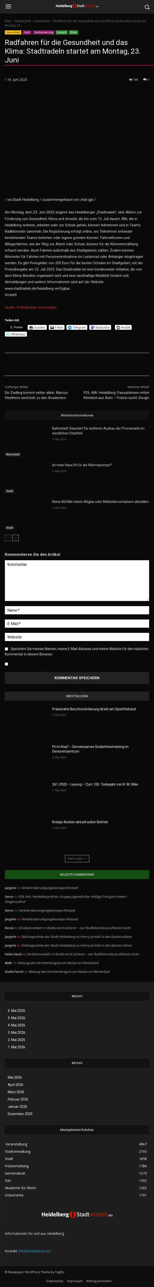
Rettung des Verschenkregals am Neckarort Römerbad (58, 963)
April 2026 (15, 1085)
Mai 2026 (15, 1077)
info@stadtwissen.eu (34, 1251)
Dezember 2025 (20, 1114)
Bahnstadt (12, 454)
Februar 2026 (18, 1099)
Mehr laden (77, 858)
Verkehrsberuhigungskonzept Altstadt (49, 888)
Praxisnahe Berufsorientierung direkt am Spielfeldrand (94, 709)
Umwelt (62, 32)
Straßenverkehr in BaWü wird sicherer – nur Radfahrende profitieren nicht (74, 928)
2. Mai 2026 (16, 1040)
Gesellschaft (22, 21)
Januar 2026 (17, 1107)
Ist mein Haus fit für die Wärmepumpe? (82, 465)
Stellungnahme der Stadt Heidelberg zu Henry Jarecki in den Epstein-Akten (76, 936)
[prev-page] (8, 537)
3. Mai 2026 (16, 1032)
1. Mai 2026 (16, 1047)
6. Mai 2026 (16, 1011)
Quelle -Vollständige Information (31, 307)
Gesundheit (42, 21)
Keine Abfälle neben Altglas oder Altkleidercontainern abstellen (100, 502)
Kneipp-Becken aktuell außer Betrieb (80, 822)
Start (8, 21)
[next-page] (16, 537)
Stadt (27, 32)
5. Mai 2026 (16, 1018)
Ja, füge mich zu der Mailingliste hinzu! (36, 664)
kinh (8, 963)
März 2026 (16, 1092)
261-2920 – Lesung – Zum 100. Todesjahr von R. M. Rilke (95, 784)
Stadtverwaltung (44, 32)
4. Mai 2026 (16, 1025)
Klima (73, 32)
